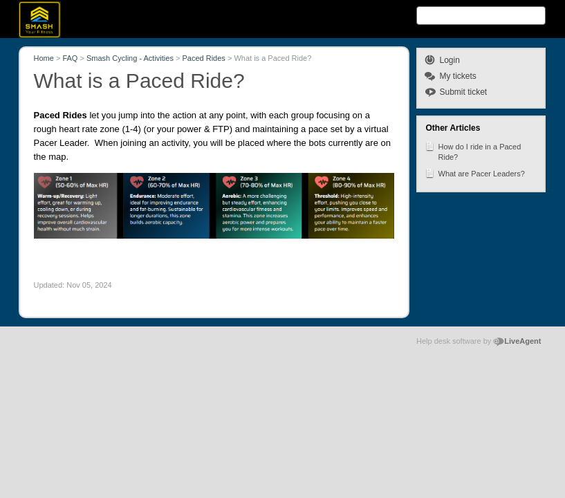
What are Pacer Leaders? (475, 172)
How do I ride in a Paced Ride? (473, 150)
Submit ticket (464, 92)
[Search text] (481, 15)
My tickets (458, 76)
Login (450, 60)
